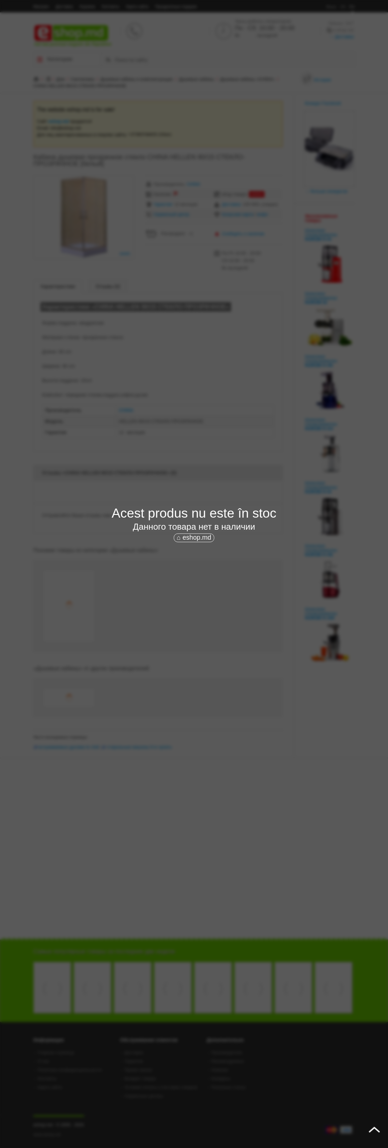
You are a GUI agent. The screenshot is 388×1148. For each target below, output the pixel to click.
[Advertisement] (194, 593)
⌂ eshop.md (194, 537)
